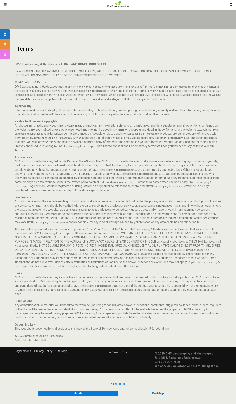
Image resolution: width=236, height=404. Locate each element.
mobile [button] (77, 393)
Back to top (119, 383)
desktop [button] (158, 393)
